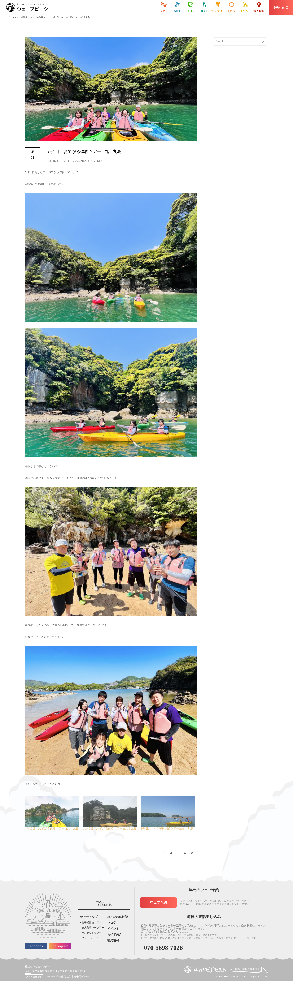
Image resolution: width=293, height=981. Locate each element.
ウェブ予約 (158, 902)
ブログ (191, 7)
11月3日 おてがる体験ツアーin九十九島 (109, 828)
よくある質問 (232, 7)
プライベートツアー (93, 938)
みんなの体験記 (177, 7)
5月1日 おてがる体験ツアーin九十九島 (84, 151)
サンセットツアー (92, 932)
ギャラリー (218, 7)
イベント (245, 7)
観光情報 (259, 7)
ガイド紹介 (204, 7)
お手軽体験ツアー (92, 922)
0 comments (81, 160)
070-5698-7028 (163, 947)
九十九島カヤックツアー (163, 7)
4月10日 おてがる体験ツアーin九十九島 (52, 828)
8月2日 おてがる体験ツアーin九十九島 (167, 828)
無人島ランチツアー (93, 927)
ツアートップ (89, 916)
